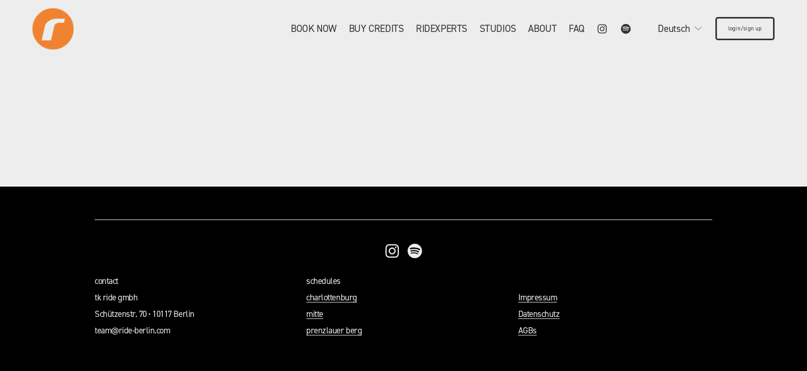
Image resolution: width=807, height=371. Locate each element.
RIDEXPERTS (441, 28)
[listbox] (673, 29)
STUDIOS (498, 28)
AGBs (527, 330)
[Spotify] (625, 29)
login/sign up (745, 28)
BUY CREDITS (376, 28)
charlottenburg (331, 297)
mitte (314, 314)
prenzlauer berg (334, 330)
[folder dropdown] (314, 29)
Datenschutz (539, 314)
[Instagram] (602, 29)
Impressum (537, 297)
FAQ (577, 28)
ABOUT (542, 28)
